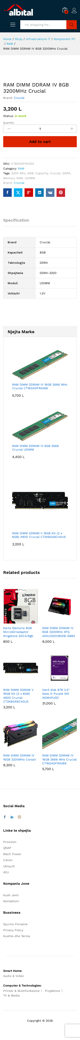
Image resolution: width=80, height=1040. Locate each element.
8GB (30, 173)
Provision (9, 842)
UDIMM (30, 178)
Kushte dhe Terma (16, 936)
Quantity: (9, 122)
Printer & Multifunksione (21, 990)
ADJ (6, 872)
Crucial (19, 97)
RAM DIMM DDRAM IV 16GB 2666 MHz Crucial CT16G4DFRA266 (59, 759)
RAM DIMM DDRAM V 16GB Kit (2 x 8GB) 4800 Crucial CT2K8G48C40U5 (18, 695)
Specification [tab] (16, 220)
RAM (21, 168)
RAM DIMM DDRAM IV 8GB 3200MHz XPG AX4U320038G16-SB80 (58, 631)
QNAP (7, 848)
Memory (9, 178)
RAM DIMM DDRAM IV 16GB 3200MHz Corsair (19, 757)
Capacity (41, 173)
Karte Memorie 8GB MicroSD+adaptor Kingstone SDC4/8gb (18, 631)
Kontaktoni (11, 901)
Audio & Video (13, 976)
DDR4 (66, 173)
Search (71, 24)
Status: (8, 116)
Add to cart (40, 141)
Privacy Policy (13, 930)
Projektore (52, 990)
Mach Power (12, 854)
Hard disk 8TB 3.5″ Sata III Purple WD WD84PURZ (56, 693)
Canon (8, 860)
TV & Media (11, 995)
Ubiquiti (9, 866)
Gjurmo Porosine (15, 924)
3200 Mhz (18, 173)
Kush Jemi (11, 895)
